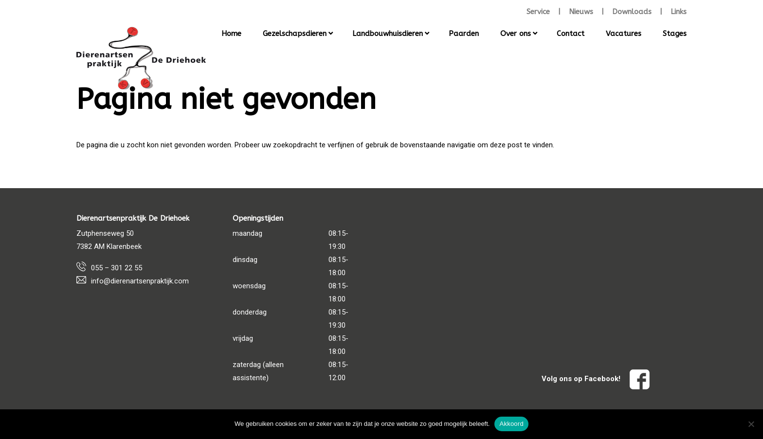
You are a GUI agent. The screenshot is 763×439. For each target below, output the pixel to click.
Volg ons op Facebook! (596, 378)
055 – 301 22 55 (116, 267)
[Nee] (751, 424)
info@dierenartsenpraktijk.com (140, 281)
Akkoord (511, 423)
